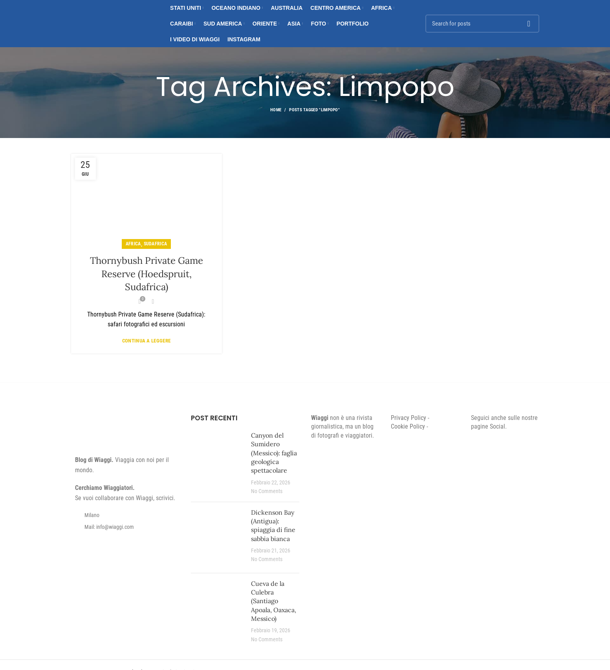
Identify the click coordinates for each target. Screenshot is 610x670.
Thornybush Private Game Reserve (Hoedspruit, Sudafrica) (146, 273)
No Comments (266, 491)
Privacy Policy (408, 418)
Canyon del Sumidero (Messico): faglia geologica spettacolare (274, 453)
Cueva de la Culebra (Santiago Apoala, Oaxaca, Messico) (273, 601)
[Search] (482, 24)
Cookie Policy (408, 426)
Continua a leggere (146, 340)
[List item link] (125, 527)
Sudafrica (155, 244)
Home (275, 109)
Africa (133, 244)
